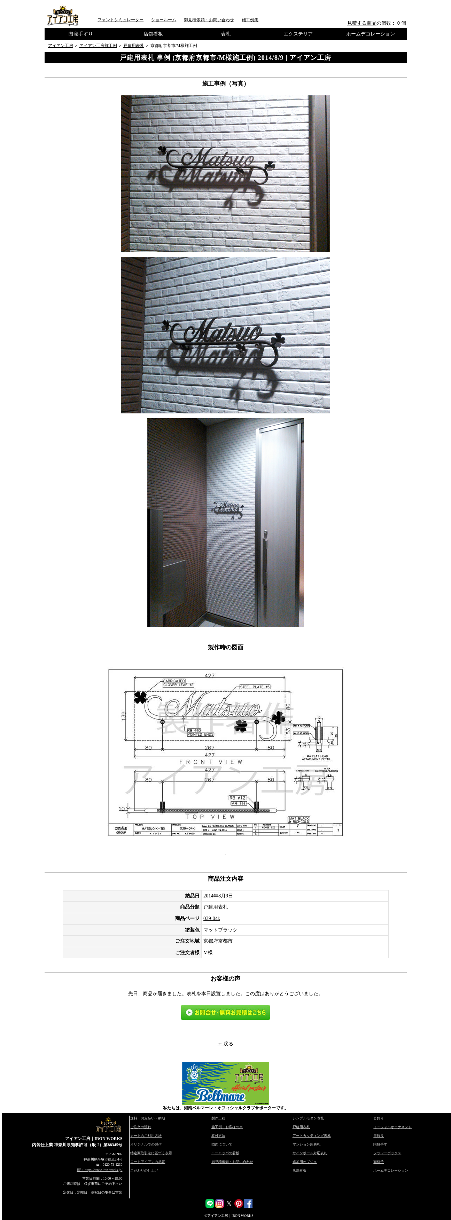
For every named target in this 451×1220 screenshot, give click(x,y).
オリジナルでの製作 (146, 1144)
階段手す (380, 1144)
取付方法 (218, 1136)
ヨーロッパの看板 (225, 1153)
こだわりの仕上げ (144, 1170)
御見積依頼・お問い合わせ (209, 19)
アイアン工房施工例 (98, 45)
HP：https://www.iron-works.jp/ (99, 1170)
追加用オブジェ (305, 1162)
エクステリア (298, 34)
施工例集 (250, 19)
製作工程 (218, 1118)
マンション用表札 (306, 1144)
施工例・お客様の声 (227, 1127)
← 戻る (226, 1043)
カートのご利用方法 (146, 1136)
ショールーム (163, 19)
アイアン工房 (60, 45)
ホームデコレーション (370, 34)
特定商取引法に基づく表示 (151, 1153)
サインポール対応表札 (310, 1153)
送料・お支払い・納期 (147, 1118)
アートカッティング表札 (312, 1136)
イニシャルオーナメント (392, 1127)
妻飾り (378, 1118)
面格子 (378, 1162)
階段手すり (81, 34)
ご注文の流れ (140, 1127)
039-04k (211, 918)
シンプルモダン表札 (308, 1118)
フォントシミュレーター (120, 19)
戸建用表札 (133, 45)
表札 (226, 34)
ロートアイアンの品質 (147, 1162)
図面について (221, 1144)
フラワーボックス (387, 1153)
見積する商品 (361, 23)
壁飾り (378, 1136)
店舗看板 (153, 34)
